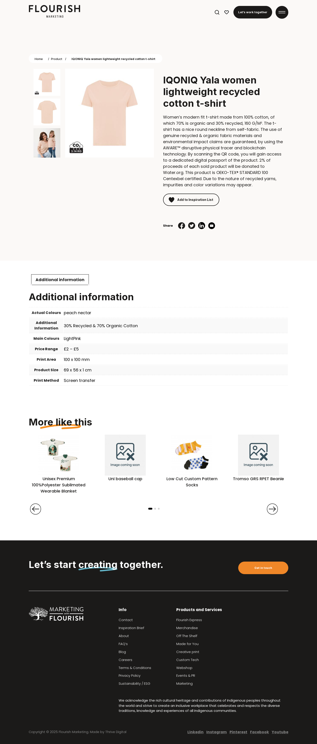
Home (39, 59)
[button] (150, 509)
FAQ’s (123, 644)
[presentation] (35, 509)
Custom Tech (187, 660)
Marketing (184, 683)
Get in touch (263, 568)
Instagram (216, 732)
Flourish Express (189, 620)
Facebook (259, 732)
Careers (125, 660)
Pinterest (238, 732)
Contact (126, 620)
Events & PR (185, 675)
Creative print (187, 652)
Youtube (280, 732)
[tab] (60, 279)
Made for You (187, 644)
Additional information (60, 280)
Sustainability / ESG (134, 683)
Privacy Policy (130, 675)
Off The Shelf (186, 636)
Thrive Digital (115, 732)
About (124, 636)
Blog (122, 652)
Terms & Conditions (135, 668)
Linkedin (195, 732)
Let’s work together (252, 12)
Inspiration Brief (131, 628)
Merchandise (187, 628)
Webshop (184, 668)
